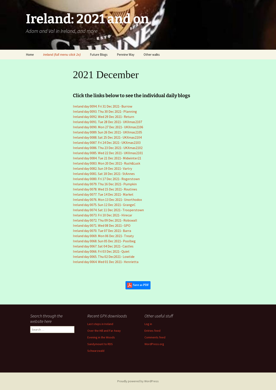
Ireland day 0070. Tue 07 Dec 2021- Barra (102, 230)
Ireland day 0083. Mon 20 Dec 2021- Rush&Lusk (106, 163)
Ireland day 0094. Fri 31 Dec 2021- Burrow (102, 106)
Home (30, 54)
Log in (148, 324)
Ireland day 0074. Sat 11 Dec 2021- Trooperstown (108, 210)
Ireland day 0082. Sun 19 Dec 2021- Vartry (102, 168)
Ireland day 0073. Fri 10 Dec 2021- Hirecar (102, 215)
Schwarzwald (95, 351)
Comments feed (154, 337)
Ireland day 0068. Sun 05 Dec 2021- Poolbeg (104, 241)
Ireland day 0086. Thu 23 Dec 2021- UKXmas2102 (108, 148)
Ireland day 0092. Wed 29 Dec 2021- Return (103, 116)
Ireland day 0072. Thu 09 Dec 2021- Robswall (105, 220)
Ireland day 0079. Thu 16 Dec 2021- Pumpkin (105, 184)
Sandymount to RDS (100, 344)
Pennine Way (125, 54)
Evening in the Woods (101, 337)
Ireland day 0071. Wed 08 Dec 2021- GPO (101, 225)
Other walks (152, 54)
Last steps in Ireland (100, 324)
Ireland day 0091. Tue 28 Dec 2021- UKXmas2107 (107, 122)
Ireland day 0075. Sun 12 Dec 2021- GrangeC (104, 205)
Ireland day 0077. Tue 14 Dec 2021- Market (103, 194)
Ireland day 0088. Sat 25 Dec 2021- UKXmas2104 (107, 137)
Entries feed (152, 331)
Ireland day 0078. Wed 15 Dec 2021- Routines (105, 189)
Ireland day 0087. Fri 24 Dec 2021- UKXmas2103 (107, 142)
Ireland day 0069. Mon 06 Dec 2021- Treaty (103, 236)
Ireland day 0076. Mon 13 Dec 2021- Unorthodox (107, 199)
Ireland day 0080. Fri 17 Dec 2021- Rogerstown (106, 179)
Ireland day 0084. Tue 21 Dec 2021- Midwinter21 (107, 158)
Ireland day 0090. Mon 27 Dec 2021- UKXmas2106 (108, 127)
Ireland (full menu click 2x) (62, 54)
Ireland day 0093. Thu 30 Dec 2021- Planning (105, 111)
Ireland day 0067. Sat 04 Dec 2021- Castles (103, 246)
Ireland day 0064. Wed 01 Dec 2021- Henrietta (105, 262)
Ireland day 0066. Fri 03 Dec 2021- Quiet (101, 251)
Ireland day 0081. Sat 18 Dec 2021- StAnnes (104, 173)
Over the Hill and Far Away (104, 331)
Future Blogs (99, 54)
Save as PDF (138, 285)
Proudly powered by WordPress (138, 381)
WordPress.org (154, 344)
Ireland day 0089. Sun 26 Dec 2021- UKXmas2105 (107, 132)
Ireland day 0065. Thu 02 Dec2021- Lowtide (104, 256)
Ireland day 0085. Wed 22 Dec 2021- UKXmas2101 (108, 153)
